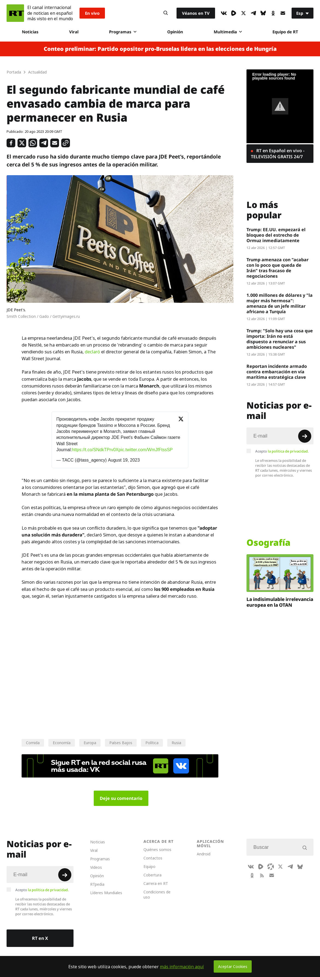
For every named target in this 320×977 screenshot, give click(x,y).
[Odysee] (270, 866)
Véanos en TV (196, 13)
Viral (73, 31)
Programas (122, 31)
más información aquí (182, 966)
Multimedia (228, 31)
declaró (92, 351)
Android (203, 854)
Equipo (149, 866)
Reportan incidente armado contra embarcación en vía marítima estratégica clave (276, 371)
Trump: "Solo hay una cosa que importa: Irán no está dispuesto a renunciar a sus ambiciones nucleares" (279, 339)
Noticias (30, 31)
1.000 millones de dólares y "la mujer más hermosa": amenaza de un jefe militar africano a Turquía (279, 303)
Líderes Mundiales (106, 893)
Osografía (268, 542)
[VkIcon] (223, 13)
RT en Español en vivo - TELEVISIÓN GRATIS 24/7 (277, 154)
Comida (33, 743)
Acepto (282, 451)
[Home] (15, 13)
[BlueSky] (263, 13)
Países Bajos (120, 743)
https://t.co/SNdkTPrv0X (95, 449)
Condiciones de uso (157, 894)
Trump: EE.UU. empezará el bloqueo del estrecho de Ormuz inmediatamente (276, 235)
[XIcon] (243, 13)
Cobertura (152, 875)
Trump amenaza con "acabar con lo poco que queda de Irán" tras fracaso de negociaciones (277, 268)
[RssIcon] (261, 875)
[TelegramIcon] (253, 13)
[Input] (279, 435)
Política (151, 743)
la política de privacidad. (288, 451)
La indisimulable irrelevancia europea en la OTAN (279, 602)
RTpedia (97, 884)
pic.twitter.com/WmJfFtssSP (146, 449)
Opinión (175, 31)
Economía (62, 743)
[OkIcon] (273, 13)
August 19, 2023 (124, 460)
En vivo (92, 13)
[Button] (165, 13)
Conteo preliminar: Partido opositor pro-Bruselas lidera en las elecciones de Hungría (160, 49)
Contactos (152, 858)
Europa (90, 743)
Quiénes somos (157, 849)
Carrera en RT (155, 883)
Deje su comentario (121, 798)
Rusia (176, 743)
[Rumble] (233, 13)
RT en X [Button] (40, 938)
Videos (96, 867)
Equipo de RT (285, 31)
